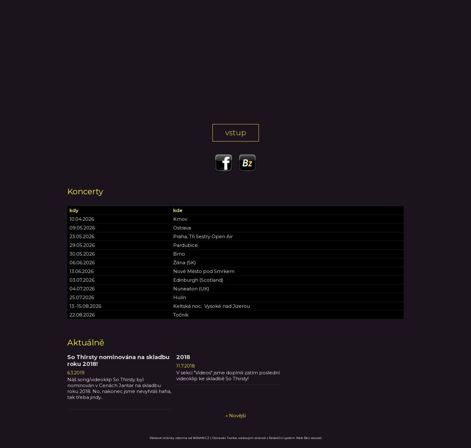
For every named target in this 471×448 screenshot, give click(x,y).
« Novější (236, 415)
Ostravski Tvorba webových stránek (239, 438)
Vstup (235, 132)
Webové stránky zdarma (168, 438)
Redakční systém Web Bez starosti (295, 438)
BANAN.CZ (201, 438)
